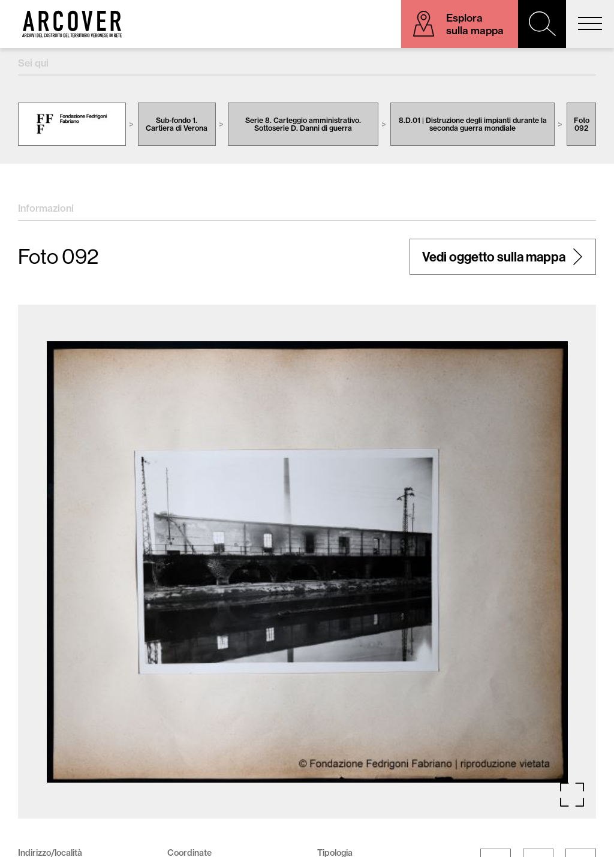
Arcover (72, 24)
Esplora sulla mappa (475, 24)
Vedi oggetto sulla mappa (493, 256)
